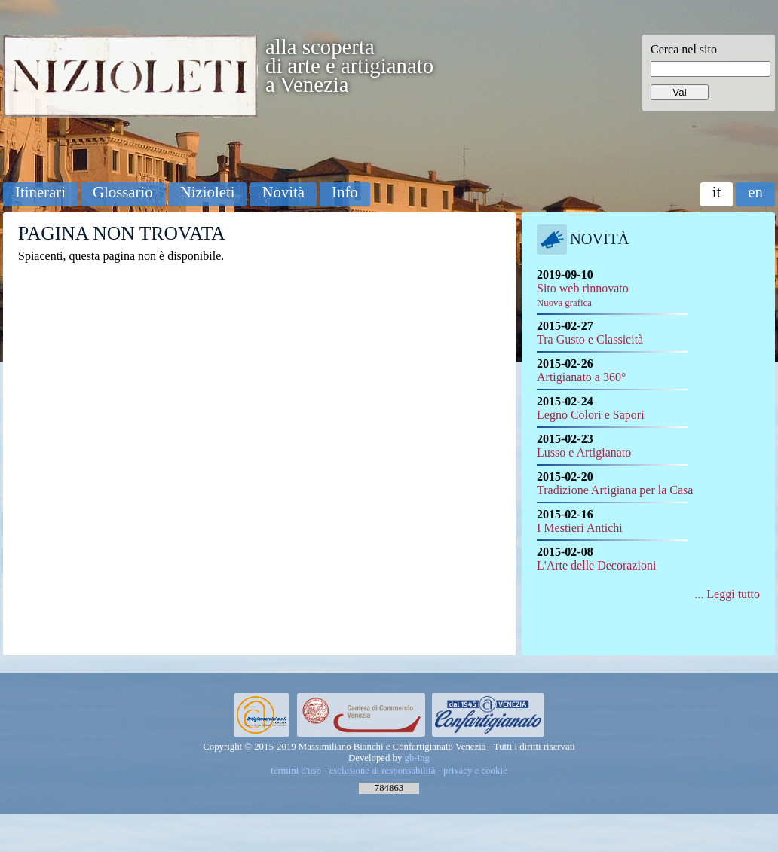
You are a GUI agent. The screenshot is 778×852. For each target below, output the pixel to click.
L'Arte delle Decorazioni (596, 565)
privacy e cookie (475, 770)
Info (345, 191)
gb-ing (417, 758)
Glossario (123, 191)
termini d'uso (296, 770)
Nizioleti (207, 191)
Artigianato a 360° (581, 377)
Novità (283, 191)
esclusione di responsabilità (382, 770)
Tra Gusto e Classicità (590, 339)
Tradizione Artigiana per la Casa (615, 490)
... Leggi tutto (727, 594)
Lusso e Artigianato (584, 452)
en (755, 191)
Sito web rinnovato (583, 295)
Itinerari (40, 191)
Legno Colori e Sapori (591, 414)
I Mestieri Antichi (580, 527)
